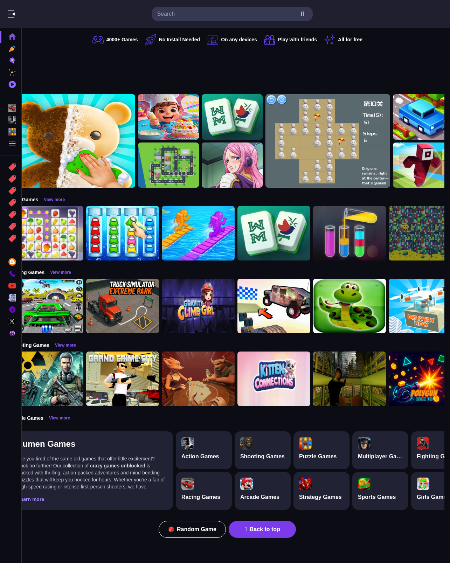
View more (71, 199)
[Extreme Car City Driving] (64, 306)
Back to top (271, 529)
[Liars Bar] (215, 379)
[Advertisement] (236, 68)
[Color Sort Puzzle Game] (367, 233)
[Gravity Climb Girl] (215, 306)
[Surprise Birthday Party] (185, 117)
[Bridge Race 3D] (215, 233)
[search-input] (226, 14)
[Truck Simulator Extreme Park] (140, 306)
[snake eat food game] (367, 306)
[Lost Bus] (367, 379)
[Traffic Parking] (185, 165)
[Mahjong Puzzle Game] (249, 117)
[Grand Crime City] (140, 379)
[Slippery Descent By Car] (291, 306)
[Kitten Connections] (291, 379)
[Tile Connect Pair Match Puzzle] (64, 233)
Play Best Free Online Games (45, 14)
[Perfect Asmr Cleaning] (90, 141)
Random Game (201, 529)
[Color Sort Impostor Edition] (140, 233)
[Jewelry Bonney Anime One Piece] (249, 165)
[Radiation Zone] (64, 379)
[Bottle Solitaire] (345, 141)
